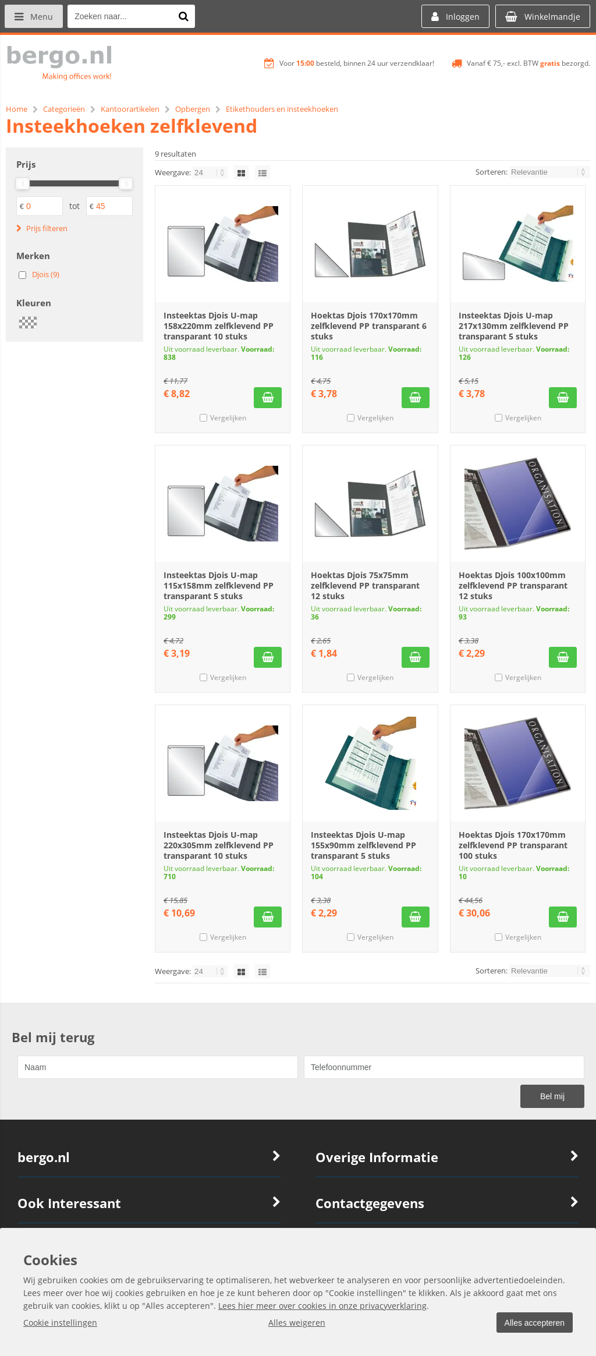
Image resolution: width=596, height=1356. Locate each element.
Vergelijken (228, 418)
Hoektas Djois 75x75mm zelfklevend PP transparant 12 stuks (365, 585)
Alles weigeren (295, 1322)
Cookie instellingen (60, 1322)
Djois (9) (45, 274)
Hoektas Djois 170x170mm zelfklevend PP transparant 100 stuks (513, 845)
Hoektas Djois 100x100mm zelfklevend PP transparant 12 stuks (513, 585)
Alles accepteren (532, 1322)
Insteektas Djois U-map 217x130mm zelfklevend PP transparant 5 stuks (514, 326)
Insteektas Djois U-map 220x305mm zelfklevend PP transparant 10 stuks (219, 845)
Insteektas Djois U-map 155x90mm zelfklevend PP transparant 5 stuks (363, 845)
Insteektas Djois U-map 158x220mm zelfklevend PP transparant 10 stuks (219, 326)
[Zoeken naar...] (185, 16)
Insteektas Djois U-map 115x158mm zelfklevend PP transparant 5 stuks (219, 585)
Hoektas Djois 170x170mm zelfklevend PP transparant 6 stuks (369, 326)
